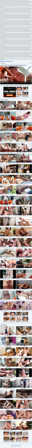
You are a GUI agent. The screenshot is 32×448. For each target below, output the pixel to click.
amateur (28, 85)
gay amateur (7, 85)
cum (13, 85)
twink (3, 85)
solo (23, 85)
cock (25, 85)
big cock (16, 85)
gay (1, 85)
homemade (20, 85)
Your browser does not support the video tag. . (16, 75)
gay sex (11, 85)
